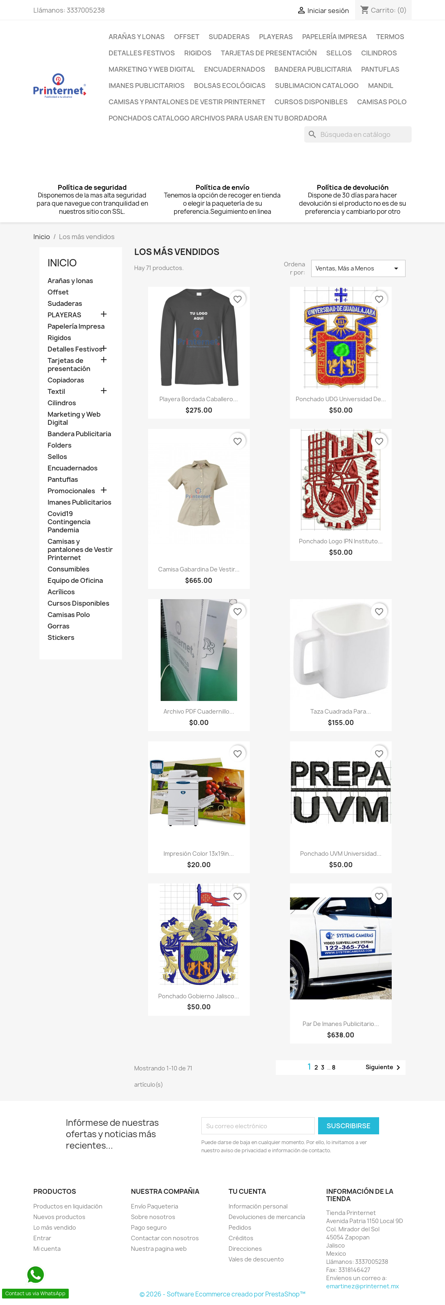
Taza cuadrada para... (340, 711)
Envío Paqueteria (154, 1206)
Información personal (258, 1206)
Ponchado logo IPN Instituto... (341, 541)
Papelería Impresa (334, 36)
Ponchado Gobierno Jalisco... (198, 996)
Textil (56, 391)
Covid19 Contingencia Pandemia (69, 522)
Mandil (380, 85)
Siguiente (384, 1067)
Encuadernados (234, 69)
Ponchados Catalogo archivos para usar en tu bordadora (218, 118)
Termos (390, 36)
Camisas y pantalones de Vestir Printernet (187, 101)
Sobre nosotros (153, 1217)
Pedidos (240, 1227)
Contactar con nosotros (165, 1238)
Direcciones (245, 1248)
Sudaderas (229, 36)
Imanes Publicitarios (147, 85)
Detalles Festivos (142, 52)
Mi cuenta (47, 1248)
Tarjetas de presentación (269, 52)
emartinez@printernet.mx (362, 1286)
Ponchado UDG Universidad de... (341, 399)
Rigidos (198, 52)
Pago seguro (149, 1227)
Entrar (42, 1238)
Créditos (241, 1238)
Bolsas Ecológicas (230, 85)
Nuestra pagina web (159, 1248)
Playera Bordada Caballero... (198, 399)
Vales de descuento (256, 1259)
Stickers (61, 637)
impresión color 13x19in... (199, 853)
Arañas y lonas (137, 36)
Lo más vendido (54, 1227)
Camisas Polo (382, 101)
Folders (60, 445)
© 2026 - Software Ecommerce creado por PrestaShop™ (222, 1294)
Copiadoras (66, 380)
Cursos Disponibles (311, 101)
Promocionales (71, 491)
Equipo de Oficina (75, 580)
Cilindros (379, 52)
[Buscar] (358, 134)
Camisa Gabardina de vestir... (199, 569)
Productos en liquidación (68, 1206)
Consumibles (68, 569)
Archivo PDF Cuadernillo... (199, 711)
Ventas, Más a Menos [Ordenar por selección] (358, 268)
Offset (186, 36)
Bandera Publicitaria (313, 69)
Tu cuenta (247, 1191)
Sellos (339, 52)
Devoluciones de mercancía (267, 1217)
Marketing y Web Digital (152, 69)
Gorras (59, 626)
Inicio (62, 263)
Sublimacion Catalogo (317, 85)
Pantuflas (380, 69)
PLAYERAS (276, 36)
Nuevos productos (59, 1217)
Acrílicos (61, 592)
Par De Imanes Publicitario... (341, 1024)
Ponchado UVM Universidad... (341, 853)
